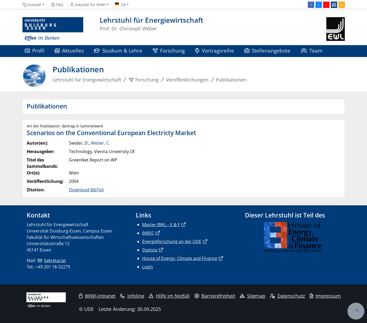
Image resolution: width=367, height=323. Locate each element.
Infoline (132, 296)
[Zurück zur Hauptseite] (335, 29)
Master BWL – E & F (161, 224)
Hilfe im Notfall (169, 296)
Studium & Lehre (118, 50)
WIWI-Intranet (97, 296)
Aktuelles (69, 50)
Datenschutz (287, 296)
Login (147, 267)
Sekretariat (55, 260)
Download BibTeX (86, 190)
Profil (35, 50)
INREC (148, 233)
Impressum (325, 296)
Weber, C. (100, 143)
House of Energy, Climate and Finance (179, 258)
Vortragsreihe (214, 50)
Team (312, 50)
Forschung (169, 50)
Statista (149, 250)
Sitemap (252, 296)
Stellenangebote (267, 50)
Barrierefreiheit (214, 296)
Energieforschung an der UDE (171, 241)
